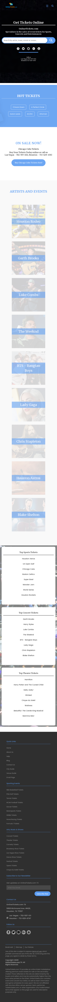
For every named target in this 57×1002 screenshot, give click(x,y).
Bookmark (9, 947)
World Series (28, 597)
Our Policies (29, 947)
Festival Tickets (12, 861)
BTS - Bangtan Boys (28, 375)
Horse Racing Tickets (14, 819)
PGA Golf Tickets (12, 794)
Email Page (10, 777)
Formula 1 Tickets (12, 824)
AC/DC (30, 121)
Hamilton (28, 687)
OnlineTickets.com (12, 962)
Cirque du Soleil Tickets (15, 870)
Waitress (28, 712)
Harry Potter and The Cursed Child (28, 692)
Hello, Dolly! (29, 697)
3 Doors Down (18, 114)
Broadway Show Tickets (15, 849)
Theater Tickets (12, 840)
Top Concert (28, 620)
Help (8, 756)
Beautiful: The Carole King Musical (28, 718)
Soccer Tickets (11, 807)
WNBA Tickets (11, 815)
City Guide (10, 769)
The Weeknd (28, 339)
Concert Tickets (12, 836)
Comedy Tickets (12, 844)
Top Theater (28, 680)
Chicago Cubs (28, 576)
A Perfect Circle (37, 114)
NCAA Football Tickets (14, 802)
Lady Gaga (28, 412)
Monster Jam (28, 592)
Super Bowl (28, 586)
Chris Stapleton (28, 449)
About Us (9, 752)
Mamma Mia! (28, 723)
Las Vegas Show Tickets (15, 853)
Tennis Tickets (11, 798)
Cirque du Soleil (28, 707)
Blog (8, 760)
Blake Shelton (28, 522)
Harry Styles (28, 631)
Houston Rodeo (28, 229)
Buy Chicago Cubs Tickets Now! (28, 170)
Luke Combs (28, 302)
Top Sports (28, 559)
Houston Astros (28, 485)
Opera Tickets (11, 865)
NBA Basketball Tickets (14, 790)
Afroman (43, 121)
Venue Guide (11, 773)
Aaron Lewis (15, 121)
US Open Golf (28, 571)
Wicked (28, 702)
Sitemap (19, 947)
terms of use (37, 951)
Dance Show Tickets (13, 857)
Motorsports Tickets (13, 811)
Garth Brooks (28, 265)
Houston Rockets (28, 602)
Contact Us (10, 765)
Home (8, 748)
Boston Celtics (28, 581)
